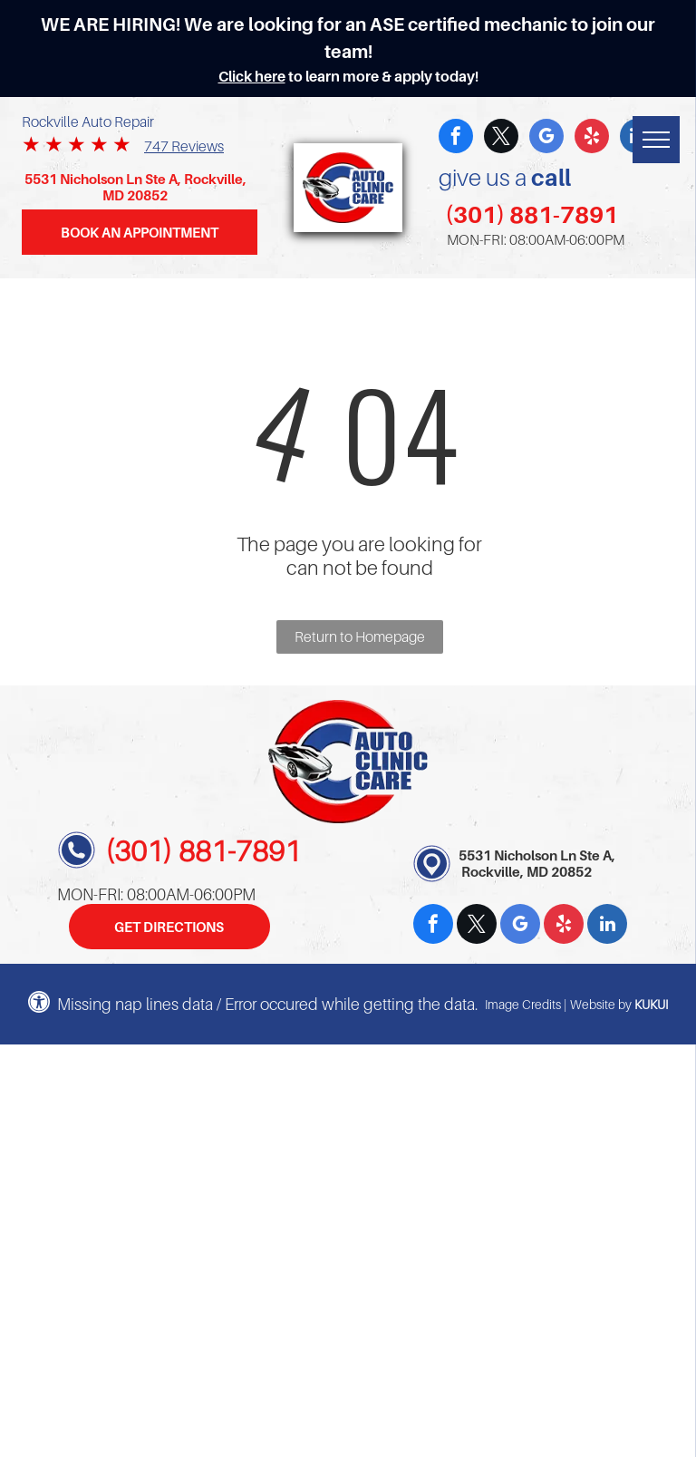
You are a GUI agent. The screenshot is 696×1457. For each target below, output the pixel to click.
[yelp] (592, 138)
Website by (601, 1004)
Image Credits (523, 1004)
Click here (251, 76)
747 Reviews (184, 146)
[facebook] (456, 138)
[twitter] (501, 138)
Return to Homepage (360, 636)
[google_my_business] (546, 138)
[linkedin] (607, 926)
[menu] (656, 139)
